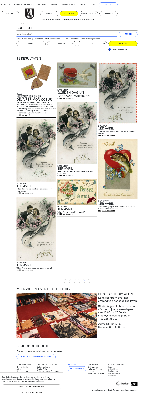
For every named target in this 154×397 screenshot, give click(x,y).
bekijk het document (65, 100)
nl (18, 5)
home (19, 25)
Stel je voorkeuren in (31, 393)
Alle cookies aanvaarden (31, 387)
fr (21, 5)
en (24, 5)
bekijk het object (23, 116)
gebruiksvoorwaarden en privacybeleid (18, 379)
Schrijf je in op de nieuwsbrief (36, 358)
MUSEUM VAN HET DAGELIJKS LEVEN (46, 6)
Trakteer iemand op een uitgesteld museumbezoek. (84, 21)
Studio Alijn (105, 307)
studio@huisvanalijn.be (112, 317)
